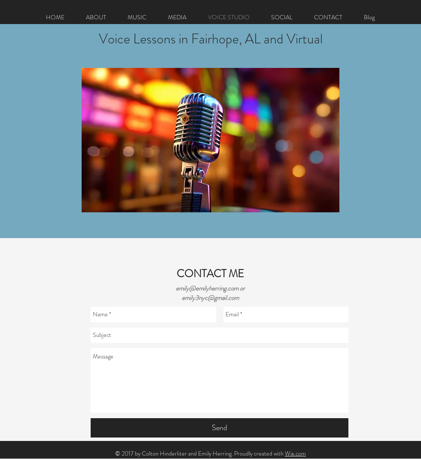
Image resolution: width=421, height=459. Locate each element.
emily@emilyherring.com (207, 288)
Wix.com (295, 453)
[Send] (219, 428)
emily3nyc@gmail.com (210, 298)
